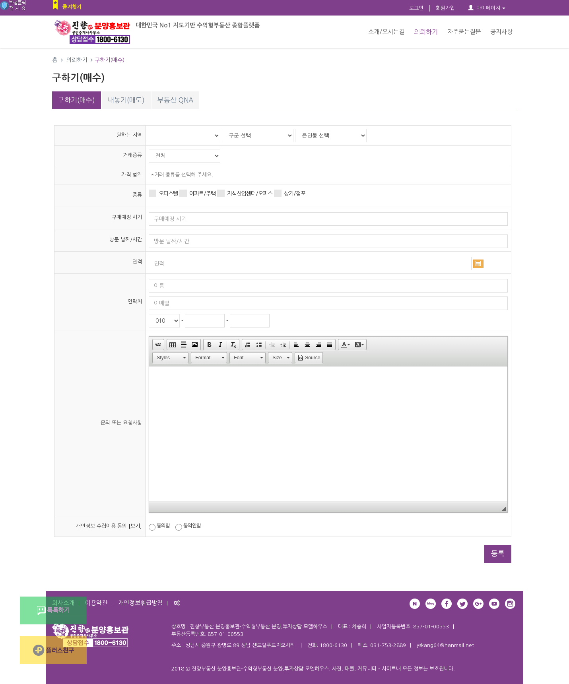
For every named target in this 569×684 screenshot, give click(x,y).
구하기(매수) (76, 100)
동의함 (159, 526)
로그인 (416, 8)
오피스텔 (163, 194)
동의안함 (188, 526)
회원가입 (445, 8)
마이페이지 (486, 8)
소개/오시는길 (386, 32)
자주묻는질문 (464, 32)
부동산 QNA (175, 100)
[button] (158, 344)
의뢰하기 (426, 32)
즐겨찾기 (72, 7)
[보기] (135, 526)
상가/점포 (289, 194)
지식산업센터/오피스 (244, 194)
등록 (498, 553)
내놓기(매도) (126, 100)
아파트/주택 (197, 194)
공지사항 (501, 32)
